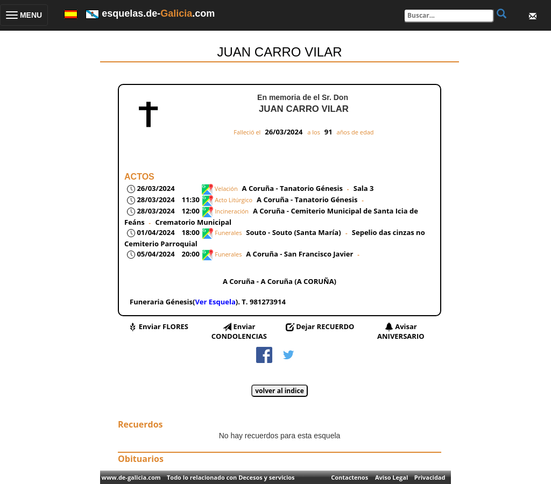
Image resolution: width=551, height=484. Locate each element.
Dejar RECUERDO (325, 326)
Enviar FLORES (163, 326)
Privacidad (430, 477)
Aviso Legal (391, 477)
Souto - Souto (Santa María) (294, 232)
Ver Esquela (215, 302)
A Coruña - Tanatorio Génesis (292, 188)
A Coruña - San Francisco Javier (299, 254)
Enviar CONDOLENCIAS (239, 331)
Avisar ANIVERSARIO (401, 331)
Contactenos (349, 477)
